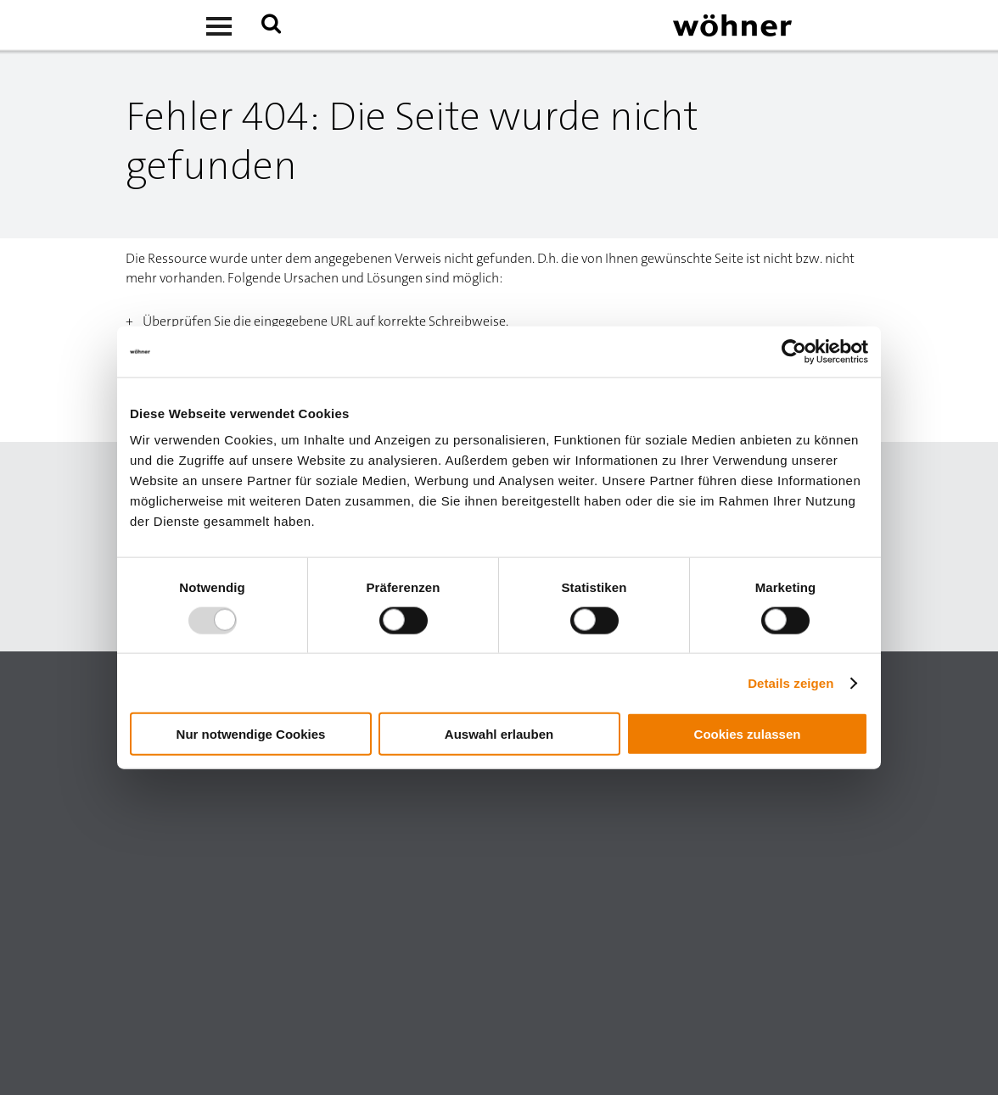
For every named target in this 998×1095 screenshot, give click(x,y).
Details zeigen (790, 682)
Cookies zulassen (747, 734)
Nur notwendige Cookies (251, 734)
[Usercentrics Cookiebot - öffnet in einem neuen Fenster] (794, 351)
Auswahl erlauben (499, 734)
